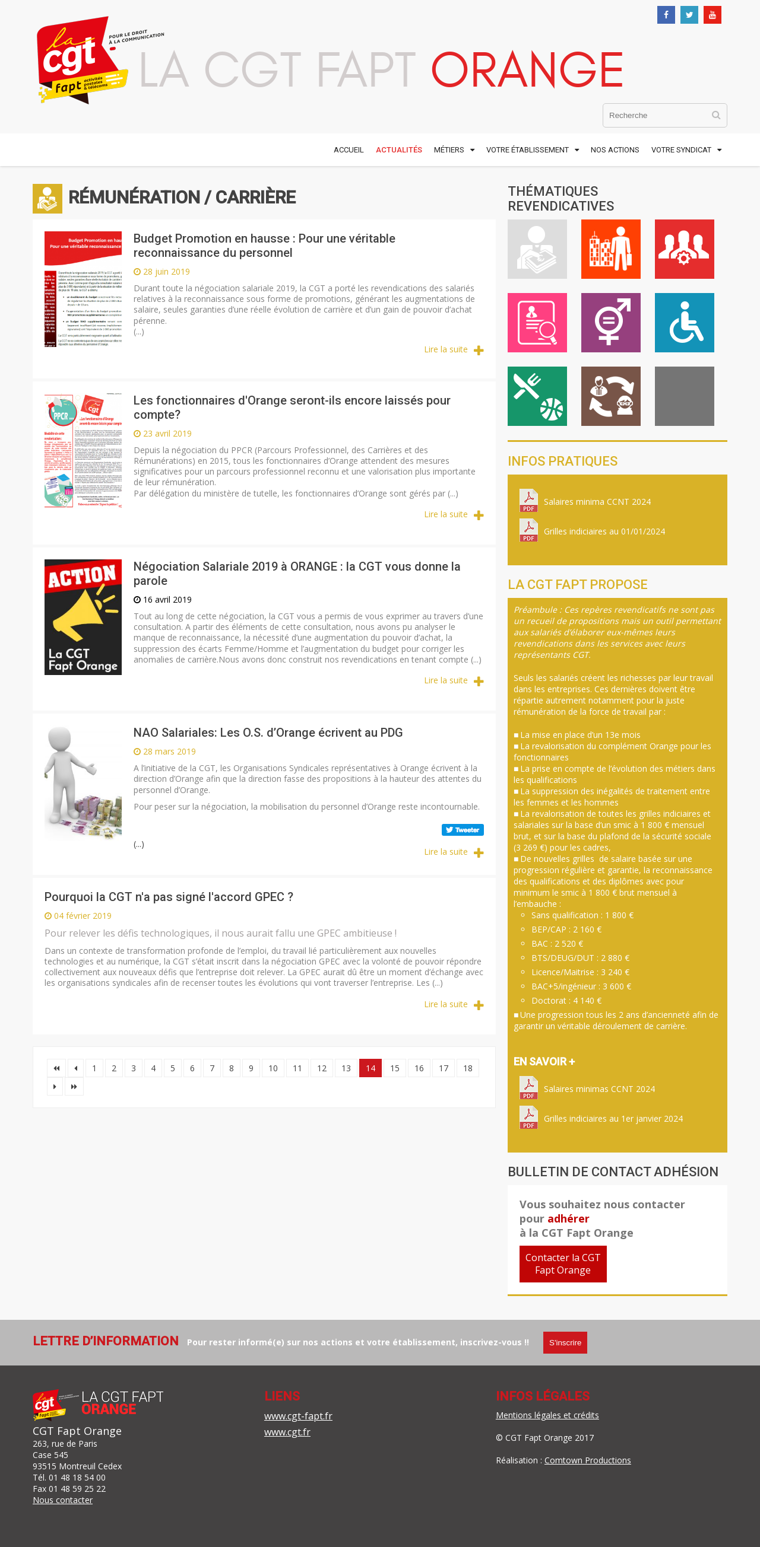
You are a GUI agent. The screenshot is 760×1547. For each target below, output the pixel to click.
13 (346, 1068)
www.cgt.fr (287, 1431)
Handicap (684, 322)
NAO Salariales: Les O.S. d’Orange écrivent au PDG (268, 732)
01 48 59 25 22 (77, 1488)
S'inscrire (565, 1342)
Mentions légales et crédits (547, 1415)
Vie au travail (611, 249)
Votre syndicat (681, 149)
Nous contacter (63, 1499)
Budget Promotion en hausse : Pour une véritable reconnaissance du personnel (264, 245)
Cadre (684, 249)
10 (273, 1068)
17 (443, 1068)
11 (297, 1068)
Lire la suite (446, 349)
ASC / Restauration (537, 396)
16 (419, 1068)
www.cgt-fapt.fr (298, 1415)
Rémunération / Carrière (537, 249)
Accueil (349, 149)
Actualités (399, 149)
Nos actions (615, 149)
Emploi (537, 322)
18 (468, 1068)
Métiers (449, 149)
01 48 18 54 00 (77, 1477)
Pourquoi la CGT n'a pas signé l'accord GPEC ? (169, 897)
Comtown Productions (587, 1460)
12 (322, 1068)
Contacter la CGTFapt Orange (563, 1264)
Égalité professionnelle (611, 322)
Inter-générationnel (611, 396)
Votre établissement (527, 149)
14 (370, 1068)
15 (395, 1068)
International (684, 396)
